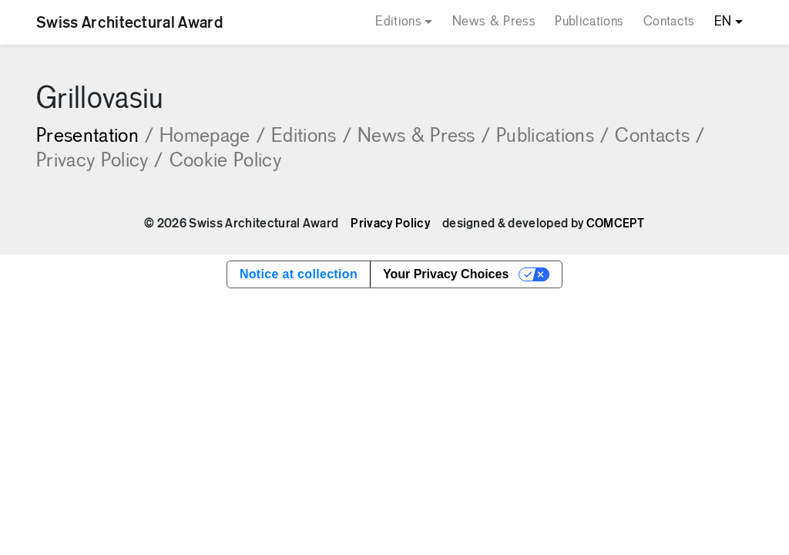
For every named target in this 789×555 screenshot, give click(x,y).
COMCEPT (615, 223)
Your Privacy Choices (446, 274)
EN (723, 22)
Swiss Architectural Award (129, 22)
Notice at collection (299, 274)
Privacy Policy (99, 161)
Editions (398, 22)
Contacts (669, 22)
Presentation (94, 136)
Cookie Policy (225, 161)
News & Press (494, 22)
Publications (589, 22)
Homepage (212, 136)
